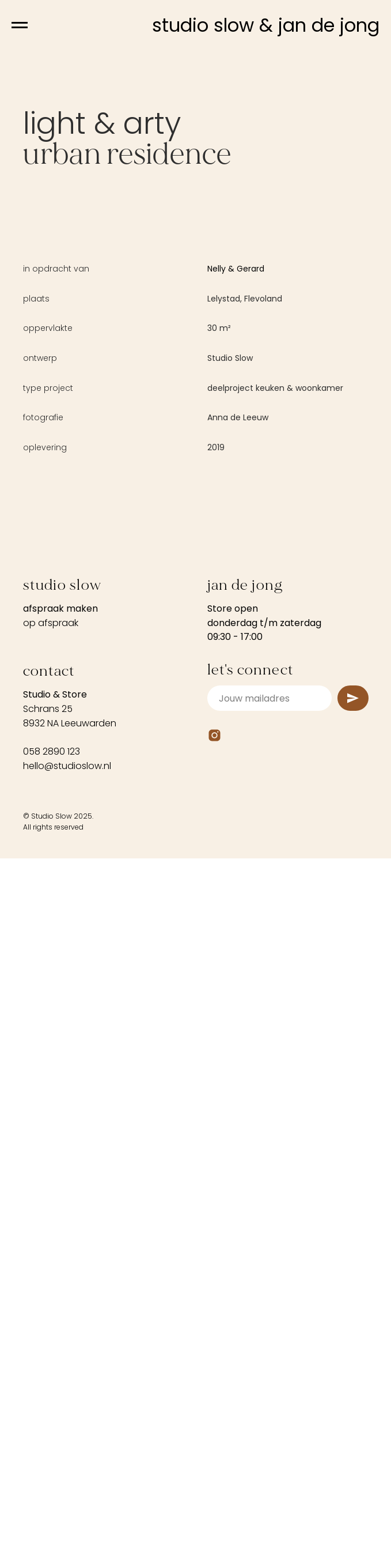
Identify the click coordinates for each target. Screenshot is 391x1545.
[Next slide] (367, 705)
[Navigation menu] (20, 25)
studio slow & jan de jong (265, 25)
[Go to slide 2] (180, 904)
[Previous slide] (23, 705)
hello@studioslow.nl (67, 1198)
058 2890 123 (51, 1183)
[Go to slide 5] (211, 904)
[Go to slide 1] (170, 904)
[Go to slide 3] (190, 904)
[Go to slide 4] (201, 904)
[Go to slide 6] (221, 904)
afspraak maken (60, 1040)
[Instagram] (214, 1167)
